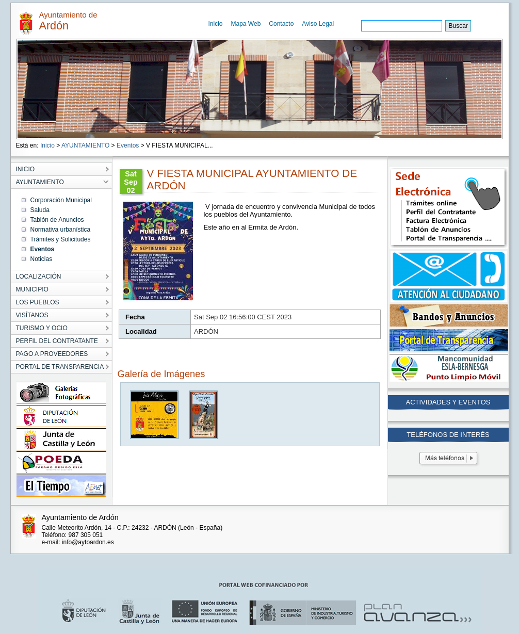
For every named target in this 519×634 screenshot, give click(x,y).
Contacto (281, 23)
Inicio (215, 23)
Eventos (128, 145)
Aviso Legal (318, 23)
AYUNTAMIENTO (85, 145)
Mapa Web (246, 23)
